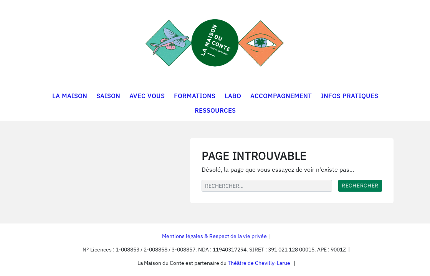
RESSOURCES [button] (215, 110)
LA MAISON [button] (69, 96)
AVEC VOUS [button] (147, 96)
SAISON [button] (108, 96)
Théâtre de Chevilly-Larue (259, 263)
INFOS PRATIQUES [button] (349, 96)
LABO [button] (233, 96)
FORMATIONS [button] (194, 96)
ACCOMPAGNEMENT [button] (281, 96)
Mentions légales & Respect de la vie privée (214, 236)
